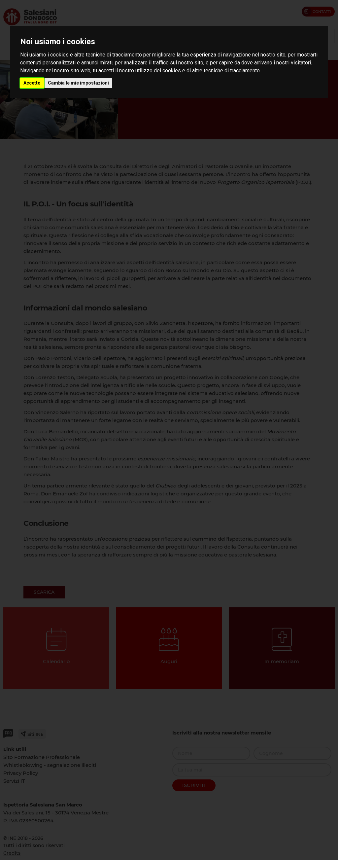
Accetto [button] (32, 83)
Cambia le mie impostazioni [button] (78, 83)
